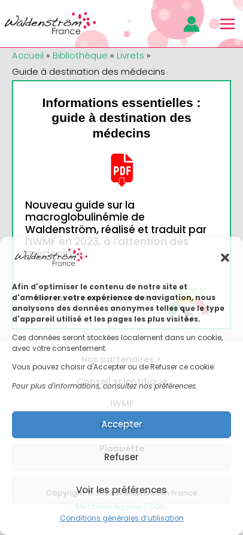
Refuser (121, 457)
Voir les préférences (121, 490)
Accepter (121, 424)
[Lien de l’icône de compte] (191, 24)
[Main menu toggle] (227, 23)
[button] (225, 258)
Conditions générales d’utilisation (122, 518)
